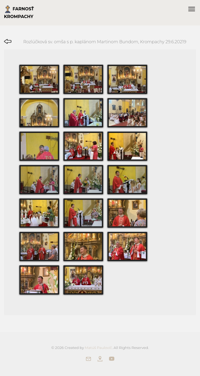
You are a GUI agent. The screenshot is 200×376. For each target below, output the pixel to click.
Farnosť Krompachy (19, 12)
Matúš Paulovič (98, 347)
